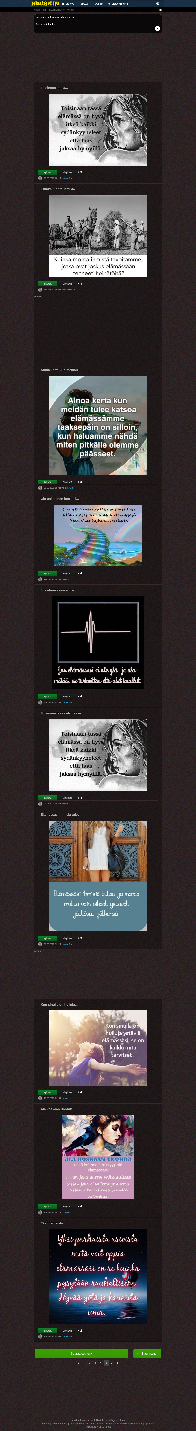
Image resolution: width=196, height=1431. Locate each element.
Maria (65, 804)
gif (44, 10)
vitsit (37, 10)
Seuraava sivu (81, 1353)
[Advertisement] (98, 59)
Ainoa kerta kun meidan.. (60, 370)
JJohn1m (67, 178)
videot (70, 10)
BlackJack (68, 488)
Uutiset (99, 3)
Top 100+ (84, 3)
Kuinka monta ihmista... (59, 189)
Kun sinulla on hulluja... (59, 1004)
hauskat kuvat (57, 10)
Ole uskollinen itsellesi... (60, 499)
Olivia (66, 579)
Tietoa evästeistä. (45, 24)
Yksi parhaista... (53, 1223)
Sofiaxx (66, 1212)
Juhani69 (67, 702)
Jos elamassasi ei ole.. (58, 590)
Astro (65, 1098)
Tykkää (47, 172)
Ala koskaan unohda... (58, 1109)
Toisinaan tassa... (54, 88)
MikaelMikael (69, 289)
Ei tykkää (67, 172)
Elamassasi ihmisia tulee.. (61, 814)
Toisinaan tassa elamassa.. (62, 713)
